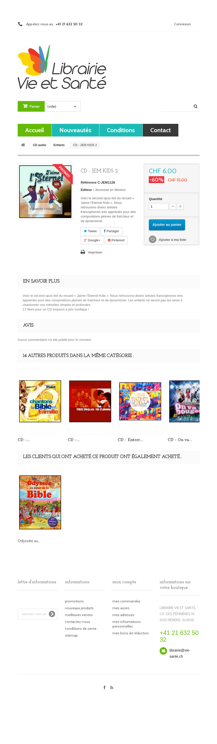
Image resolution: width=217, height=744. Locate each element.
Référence (89, 182)
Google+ (92, 240)
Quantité (155, 199)
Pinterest (116, 240)
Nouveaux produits (79, 608)
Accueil (34, 130)
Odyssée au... (29, 541)
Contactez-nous (77, 621)
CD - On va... (180, 439)
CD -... (24, 439)
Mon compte (124, 582)
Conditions (121, 130)
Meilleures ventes (79, 615)
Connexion (182, 24)
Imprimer (95, 252)
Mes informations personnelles (126, 624)
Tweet (90, 231)
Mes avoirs (121, 608)
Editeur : (87, 190)
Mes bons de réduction (130, 633)
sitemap (71, 635)
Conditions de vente (81, 628)
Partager (111, 231)
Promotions (74, 601)
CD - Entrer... (130, 439)
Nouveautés (75, 130)
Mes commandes (126, 601)
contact (160, 130)
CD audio (39, 145)
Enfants (59, 145)
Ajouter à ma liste (172, 240)
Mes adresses (123, 615)
